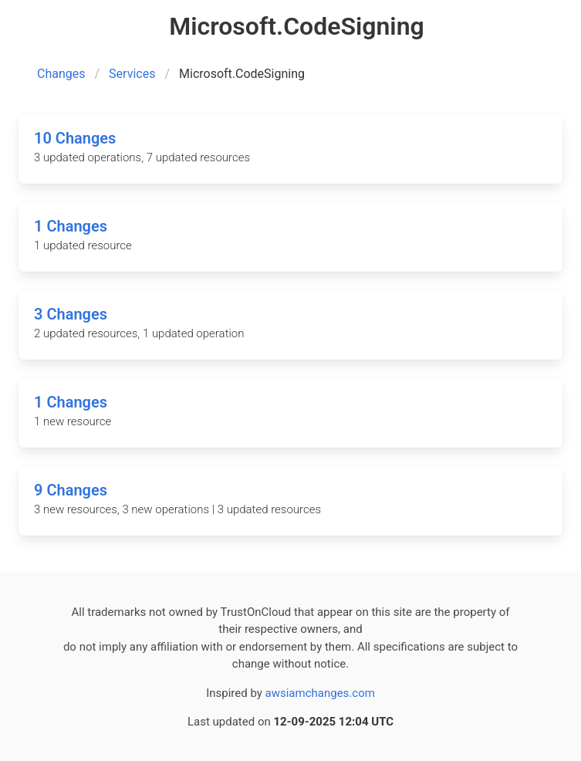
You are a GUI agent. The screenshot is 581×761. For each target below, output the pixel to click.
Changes (61, 73)
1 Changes (70, 226)
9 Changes (70, 490)
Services (132, 73)
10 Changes (75, 138)
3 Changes (70, 314)
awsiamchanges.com (320, 693)
